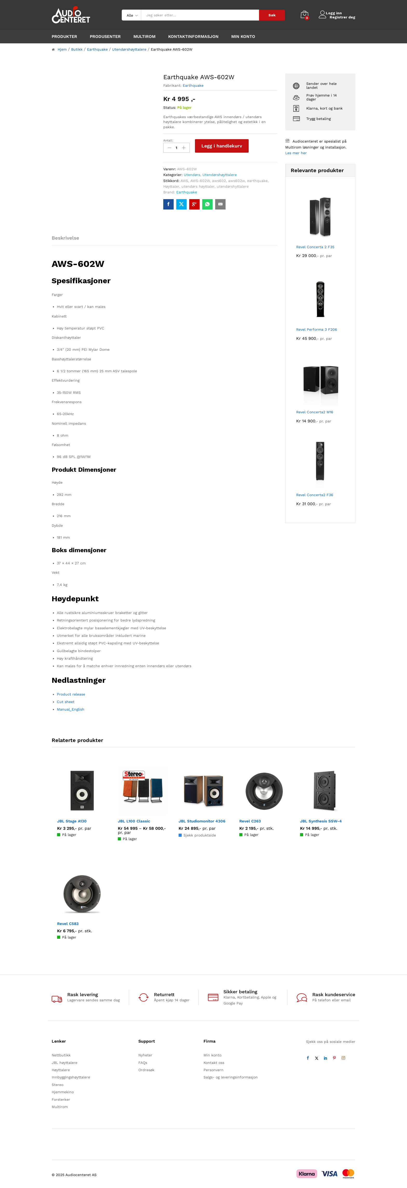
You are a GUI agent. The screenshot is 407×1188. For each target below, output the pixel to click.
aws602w (236, 179)
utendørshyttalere (233, 185)
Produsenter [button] (105, 37)
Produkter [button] (64, 37)
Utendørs (192, 173)
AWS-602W (200, 179)
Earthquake (193, 85)
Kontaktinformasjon (193, 37)
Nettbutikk (61, 1054)
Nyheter (145, 1054)
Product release (71, 693)
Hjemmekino (63, 1091)
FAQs (142, 1061)
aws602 (219, 179)
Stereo (57, 1083)
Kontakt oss (214, 1061)
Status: (169, 107)
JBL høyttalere (64, 1061)
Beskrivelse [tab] (65, 236)
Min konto (243, 37)
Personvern (213, 1068)
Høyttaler (171, 185)
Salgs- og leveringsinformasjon (231, 1076)
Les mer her (296, 153)
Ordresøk (146, 1068)
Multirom (144, 37)
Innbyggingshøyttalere (71, 1076)
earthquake (257, 179)
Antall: (168, 140)
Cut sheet (65, 700)
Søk (272, 15)
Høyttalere (61, 1068)
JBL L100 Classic (134, 819)
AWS (184, 179)
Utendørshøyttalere (219, 173)
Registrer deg (342, 17)
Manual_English (70, 708)
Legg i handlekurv (221, 145)
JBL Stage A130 (72, 819)
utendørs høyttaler (197, 185)
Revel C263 (250, 819)
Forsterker (61, 1098)
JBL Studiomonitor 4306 (202, 819)
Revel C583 (68, 922)
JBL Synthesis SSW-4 (321, 819)
